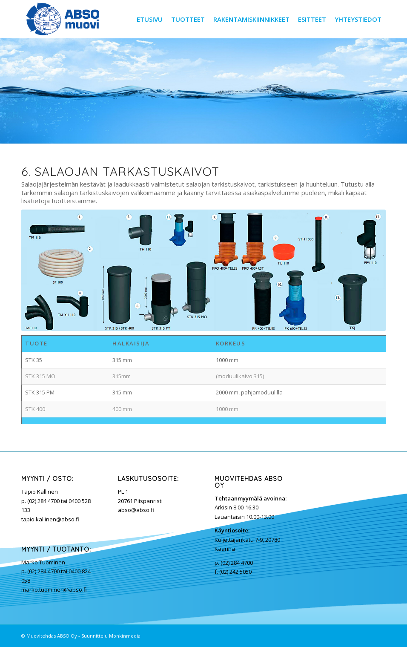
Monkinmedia (124, 636)
